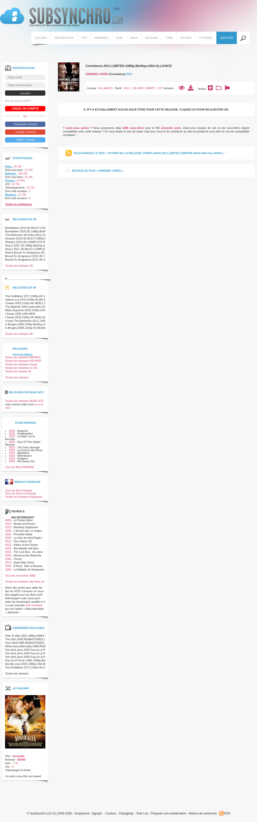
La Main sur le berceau (20, 438)
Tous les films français (18, 490)
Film (119, 37)
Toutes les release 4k (18, 371)
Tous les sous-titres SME (20, 575)
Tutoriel (205, 37)
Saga (134, 37)
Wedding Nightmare (26, 527)
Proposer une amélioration (168, 813)
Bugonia (22, 430)
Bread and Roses (24, 523)
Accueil (41, 37)
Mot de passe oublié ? (18, 100)
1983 (8, 569)
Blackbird (23, 452)
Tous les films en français (20, 493)
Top (84, 37)
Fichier (185, 37)
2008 (12, 461)
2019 (12, 452)
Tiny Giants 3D (23, 541)
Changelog (126, 813)
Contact (111, 813)
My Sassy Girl (26, 461)
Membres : (11, 194)
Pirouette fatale (23, 534)
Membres (101, 37)
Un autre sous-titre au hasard (23, 776)
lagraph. (97, 813)
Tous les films (19, 467)
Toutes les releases (19, 265)
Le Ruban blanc (23, 520)
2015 (8, 541)
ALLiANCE (105, 88)
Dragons (22, 458)
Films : (9, 166)
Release (151, 37)
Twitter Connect (25, 139)
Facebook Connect (25, 124)
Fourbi (17, 558)
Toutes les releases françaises (23, 496)
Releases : (11, 173)
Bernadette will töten (26, 548)
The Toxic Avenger (28, 447)
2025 (12, 430)
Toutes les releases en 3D (21, 367)
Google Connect (25, 131)
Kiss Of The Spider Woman (23, 443)
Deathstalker (25, 433)
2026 (8, 555)
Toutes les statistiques (18, 204)
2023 (12, 447)
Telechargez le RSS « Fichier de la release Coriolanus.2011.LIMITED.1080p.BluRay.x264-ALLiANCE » (148, 153)
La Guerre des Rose (29, 450)
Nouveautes (64, 37)
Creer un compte (25, 108)
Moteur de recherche (203, 813)
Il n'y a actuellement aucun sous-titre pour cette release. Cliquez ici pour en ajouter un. (156, 109)
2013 (8, 562)
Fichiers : (10, 180)
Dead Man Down (24, 562)
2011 (129, 74)
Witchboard (24, 455)
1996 (8, 558)
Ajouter (226, 37)
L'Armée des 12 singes (28, 530)
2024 (12, 455)
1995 (8, 530)
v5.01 (61, 17)
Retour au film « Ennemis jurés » (97, 170)
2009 (8, 520)
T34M (169, 37)
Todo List (142, 813)
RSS (227, 813)
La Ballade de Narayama (29, 569)
